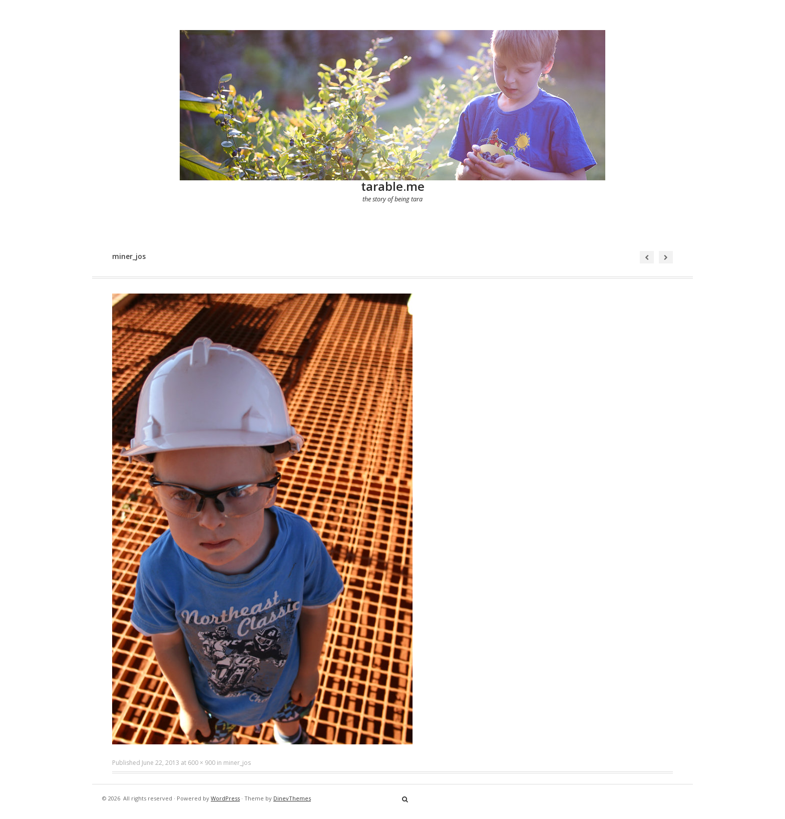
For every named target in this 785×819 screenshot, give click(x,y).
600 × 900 (201, 762)
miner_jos (237, 762)
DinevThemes (292, 798)
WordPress (225, 798)
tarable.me (393, 186)
